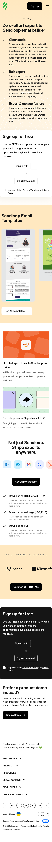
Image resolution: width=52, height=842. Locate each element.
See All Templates (17, 311)
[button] (45, 821)
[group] (18, 265)
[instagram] (26, 805)
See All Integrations (26, 481)
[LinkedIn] (12, 805)
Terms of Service (30, 190)
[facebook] (5, 805)
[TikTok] (33, 805)
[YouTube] (39, 805)
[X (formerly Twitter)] (19, 805)
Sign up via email (26, 181)
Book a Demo (15, 715)
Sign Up (35, 6)
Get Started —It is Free (26, 586)
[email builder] (5, 6)
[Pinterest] (46, 805)
